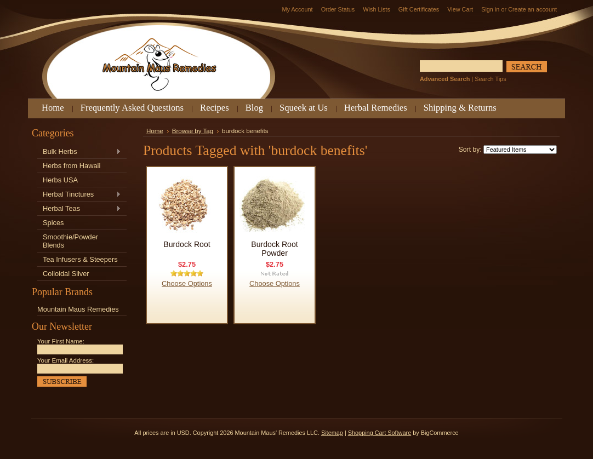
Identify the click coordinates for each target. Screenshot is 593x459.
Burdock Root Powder (274, 248)
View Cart (460, 9)
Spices (53, 223)
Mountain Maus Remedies (78, 309)
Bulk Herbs (79, 152)
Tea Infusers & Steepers (80, 259)
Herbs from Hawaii (71, 166)
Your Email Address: (65, 360)
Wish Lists (376, 9)
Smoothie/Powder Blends (70, 241)
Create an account (532, 9)
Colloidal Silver (66, 273)
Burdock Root (186, 244)
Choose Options (187, 283)
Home (154, 131)
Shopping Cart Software (379, 432)
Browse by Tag (192, 131)
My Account (297, 9)
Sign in (490, 9)
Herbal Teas (79, 209)
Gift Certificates (418, 9)
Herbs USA (60, 180)
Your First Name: (60, 341)
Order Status (338, 9)
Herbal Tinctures (79, 194)
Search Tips (490, 79)
